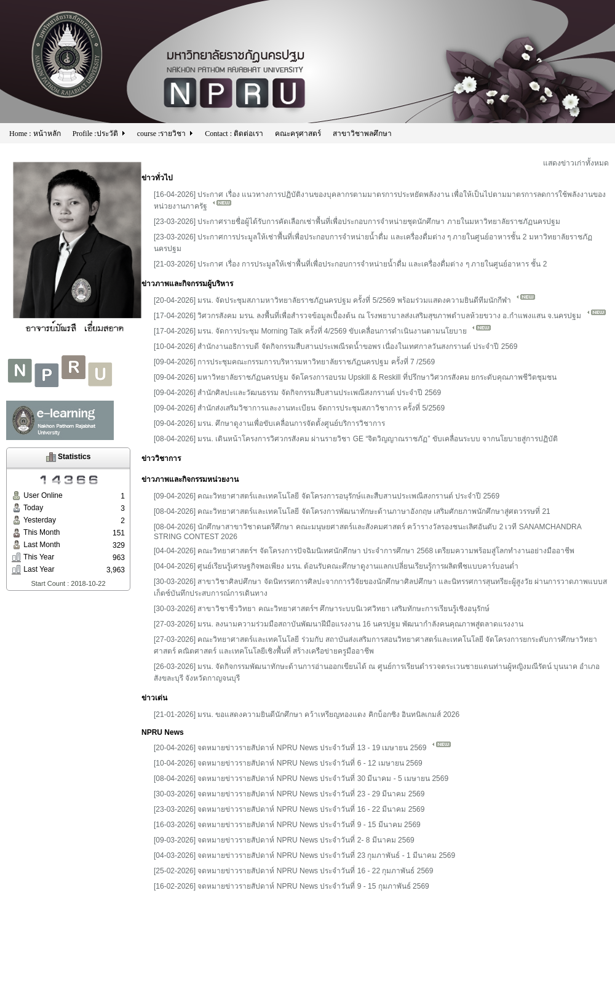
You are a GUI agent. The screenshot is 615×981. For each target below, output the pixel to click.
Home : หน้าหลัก (35, 133)
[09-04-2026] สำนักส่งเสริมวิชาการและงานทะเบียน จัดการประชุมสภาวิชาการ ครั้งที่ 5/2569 (299, 408)
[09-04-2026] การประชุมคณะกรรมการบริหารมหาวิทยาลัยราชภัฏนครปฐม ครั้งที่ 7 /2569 (294, 362)
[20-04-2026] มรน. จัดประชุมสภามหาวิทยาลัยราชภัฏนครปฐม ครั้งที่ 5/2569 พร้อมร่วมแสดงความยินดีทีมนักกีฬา (345, 300)
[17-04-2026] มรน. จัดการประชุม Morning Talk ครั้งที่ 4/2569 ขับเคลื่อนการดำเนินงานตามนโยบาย (322, 331)
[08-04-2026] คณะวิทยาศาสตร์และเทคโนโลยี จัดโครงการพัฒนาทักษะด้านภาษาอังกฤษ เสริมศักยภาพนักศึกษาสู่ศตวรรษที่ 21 (352, 511)
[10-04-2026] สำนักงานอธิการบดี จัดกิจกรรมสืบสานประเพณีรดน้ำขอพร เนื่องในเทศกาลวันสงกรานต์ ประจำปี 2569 (335, 346)
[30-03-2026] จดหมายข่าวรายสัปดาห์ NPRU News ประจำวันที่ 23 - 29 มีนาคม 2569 (289, 794)
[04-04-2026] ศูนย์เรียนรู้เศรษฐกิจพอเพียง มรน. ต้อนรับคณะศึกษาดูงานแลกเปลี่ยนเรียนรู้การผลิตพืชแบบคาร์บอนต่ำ (336, 566)
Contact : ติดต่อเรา (234, 133)
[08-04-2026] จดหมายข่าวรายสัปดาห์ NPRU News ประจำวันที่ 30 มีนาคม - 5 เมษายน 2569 (301, 778)
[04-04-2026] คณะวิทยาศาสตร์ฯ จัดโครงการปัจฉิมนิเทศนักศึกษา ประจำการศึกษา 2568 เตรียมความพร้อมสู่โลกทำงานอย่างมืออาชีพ (364, 551)
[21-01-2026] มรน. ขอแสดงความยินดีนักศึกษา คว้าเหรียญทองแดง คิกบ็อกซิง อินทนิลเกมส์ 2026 (306, 714)
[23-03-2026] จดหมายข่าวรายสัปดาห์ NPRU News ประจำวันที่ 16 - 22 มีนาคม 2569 (289, 809)
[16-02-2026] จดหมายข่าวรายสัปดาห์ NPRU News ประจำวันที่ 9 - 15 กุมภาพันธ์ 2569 (291, 886)
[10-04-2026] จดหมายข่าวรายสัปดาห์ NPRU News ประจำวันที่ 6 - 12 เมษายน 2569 (288, 763)
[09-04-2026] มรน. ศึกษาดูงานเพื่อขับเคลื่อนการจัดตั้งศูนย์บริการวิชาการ (269, 423)
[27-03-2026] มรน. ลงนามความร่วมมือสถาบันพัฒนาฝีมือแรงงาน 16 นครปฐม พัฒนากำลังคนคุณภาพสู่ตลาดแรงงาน (338, 624)
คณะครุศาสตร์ (298, 133)
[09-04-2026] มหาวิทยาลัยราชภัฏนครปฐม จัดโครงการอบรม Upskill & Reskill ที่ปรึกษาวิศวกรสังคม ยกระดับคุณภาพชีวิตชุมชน (355, 377)
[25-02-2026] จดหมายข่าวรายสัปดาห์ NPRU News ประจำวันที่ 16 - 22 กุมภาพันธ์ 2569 (293, 871)
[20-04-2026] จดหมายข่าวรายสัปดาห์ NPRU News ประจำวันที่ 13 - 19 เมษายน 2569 (302, 747)
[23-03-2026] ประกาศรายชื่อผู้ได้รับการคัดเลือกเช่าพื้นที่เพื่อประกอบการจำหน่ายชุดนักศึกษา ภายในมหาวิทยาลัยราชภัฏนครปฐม (357, 221)
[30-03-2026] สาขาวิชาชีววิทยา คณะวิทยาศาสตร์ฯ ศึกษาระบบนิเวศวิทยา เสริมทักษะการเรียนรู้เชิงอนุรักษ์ (322, 608)
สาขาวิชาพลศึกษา (362, 133)
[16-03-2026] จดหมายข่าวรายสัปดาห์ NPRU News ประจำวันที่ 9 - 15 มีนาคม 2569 (287, 824)
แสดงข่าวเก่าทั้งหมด (576, 163)
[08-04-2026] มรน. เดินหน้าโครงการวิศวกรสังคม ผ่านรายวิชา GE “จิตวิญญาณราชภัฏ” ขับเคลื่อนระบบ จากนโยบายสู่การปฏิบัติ (356, 438)
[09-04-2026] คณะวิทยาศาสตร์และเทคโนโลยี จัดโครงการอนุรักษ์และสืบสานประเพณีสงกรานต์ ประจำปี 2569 (326, 496)
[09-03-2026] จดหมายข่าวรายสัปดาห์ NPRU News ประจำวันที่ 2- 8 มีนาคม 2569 (284, 840)
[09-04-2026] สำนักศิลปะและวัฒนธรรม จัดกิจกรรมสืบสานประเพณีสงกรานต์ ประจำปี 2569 (297, 392)
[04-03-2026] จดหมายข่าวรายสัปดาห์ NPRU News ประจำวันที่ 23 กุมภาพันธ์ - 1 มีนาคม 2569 (304, 855)
